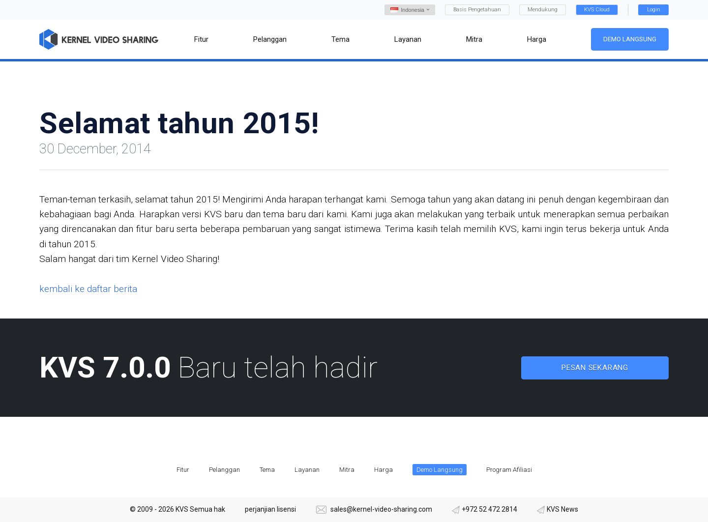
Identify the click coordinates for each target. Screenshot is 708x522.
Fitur (183, 469)
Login (653, 9)
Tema (267, 469)
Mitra (346, 469)
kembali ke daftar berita (88, 288)
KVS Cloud (597, 9)
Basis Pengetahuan (477, 9)
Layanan (307, 469)
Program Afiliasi (509, 469)
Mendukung (543, 9)
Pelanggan (224, 469)
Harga (383, 469)
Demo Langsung (629, 39)
